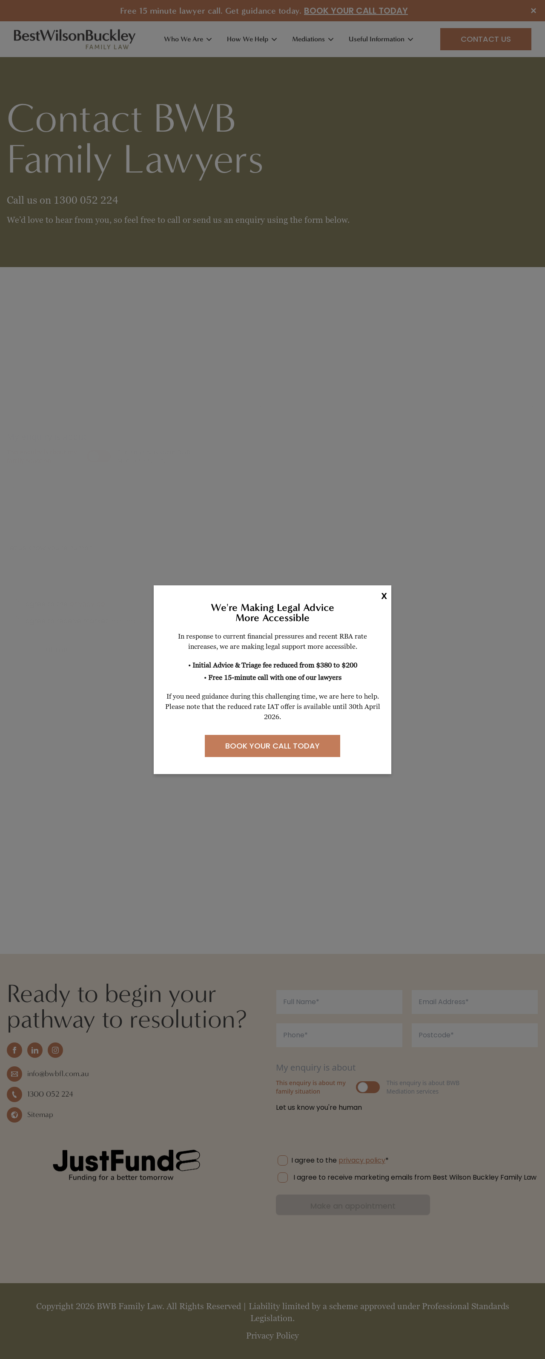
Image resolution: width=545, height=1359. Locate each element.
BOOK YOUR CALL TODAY (272, 745)
